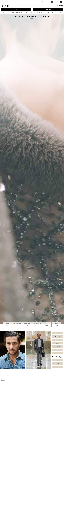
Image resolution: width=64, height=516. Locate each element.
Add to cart (57, 337)
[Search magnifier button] (42, 1)
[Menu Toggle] (61, 2)
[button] (57, 350)
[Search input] (21, 1)
